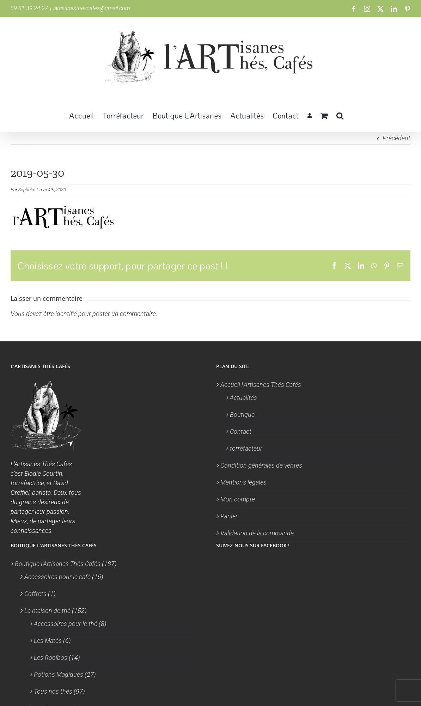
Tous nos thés (53, 691)
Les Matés (48, 640)
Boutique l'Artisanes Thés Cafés (57, 563)
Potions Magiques (58, 674)
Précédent (396, 138)
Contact (240, 431)
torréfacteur (246, 448)
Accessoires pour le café (57, 576)
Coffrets (35, 593)
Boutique (242, 414)
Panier (229, 516)
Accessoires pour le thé (65, 623)
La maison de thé (47, 610)
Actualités (243, 397)
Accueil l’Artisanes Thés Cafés (260, 384)
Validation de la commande (257, 533)
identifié (66, 313)
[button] (339, 115)
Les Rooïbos (50, 657)
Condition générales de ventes (261, 465)
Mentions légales (243, 482)
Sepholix (26, 189)
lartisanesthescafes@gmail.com (91, 8)
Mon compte (237, 499)
